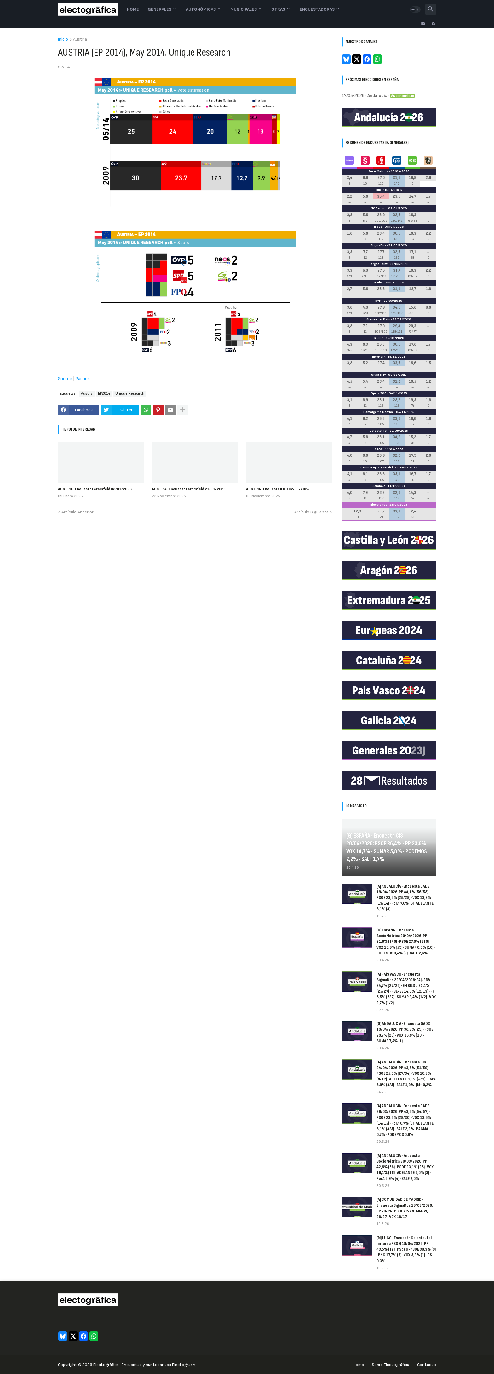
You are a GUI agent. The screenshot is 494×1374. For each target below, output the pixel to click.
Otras (278, 9)
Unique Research (129, 393)
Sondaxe (378, 486)
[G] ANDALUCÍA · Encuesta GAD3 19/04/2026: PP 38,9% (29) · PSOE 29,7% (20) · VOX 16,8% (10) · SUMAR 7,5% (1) (404, 1032)
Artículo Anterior (77, 512)
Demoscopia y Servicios (378, 467)
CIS (378, 190)
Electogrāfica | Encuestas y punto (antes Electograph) (145, 1364)
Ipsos (378, 227)
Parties (82, 379)
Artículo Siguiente (311, 512)
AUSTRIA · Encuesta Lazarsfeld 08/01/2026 (95, 489)
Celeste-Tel (379, 430)
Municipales (243, 9)
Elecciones (378, 505)
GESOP (378, 338)
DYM (378, 301)
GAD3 (379, 449)
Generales (159, 9)
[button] (415, 9)
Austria (80, 39)
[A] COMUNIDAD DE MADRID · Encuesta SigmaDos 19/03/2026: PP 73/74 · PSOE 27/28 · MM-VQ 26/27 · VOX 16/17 (404, 1208)
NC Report (378, 208)
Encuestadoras (317, 9)
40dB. (378, 282)
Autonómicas (201, 9)
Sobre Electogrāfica (390, 1364)
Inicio (63, 39)
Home (133, 9)
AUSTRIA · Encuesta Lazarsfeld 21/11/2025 (189, 489)
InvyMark (378, 356)
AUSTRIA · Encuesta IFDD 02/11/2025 (277, 489)
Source (65, 379)
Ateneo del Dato (378, 319)
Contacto (426, 1364)
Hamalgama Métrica (378, 412)
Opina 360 (379, 393)
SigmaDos (378, 245)
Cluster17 (378, 375)
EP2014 (104, 393)
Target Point (378, 264)
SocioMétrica (378, 171)
